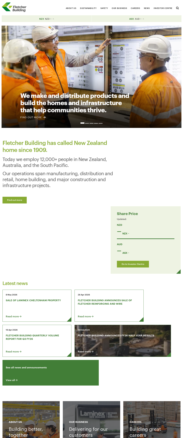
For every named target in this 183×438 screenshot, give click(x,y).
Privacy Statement (142, 433)
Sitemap (160, 433)
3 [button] (91, 123)
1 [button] (82, 123)
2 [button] (87, 123)
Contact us (27, 396)
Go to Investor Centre (144, 196)
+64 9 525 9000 (27, 418)
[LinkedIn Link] (139, 396)
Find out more (14, 199)
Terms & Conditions (118, 433)
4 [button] (96, 123)
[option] (91, 77)
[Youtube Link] (148, 396)
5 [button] (101, 123)
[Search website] (177, 7)
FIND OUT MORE (33, 117)
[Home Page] (16, 7)
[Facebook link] (131, 396)
